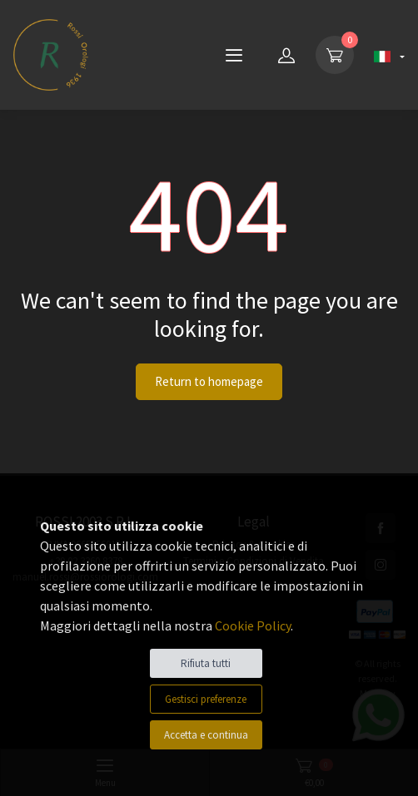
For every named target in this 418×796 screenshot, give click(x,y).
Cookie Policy (253, 625)
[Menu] (234, 55)
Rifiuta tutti (206, 663)
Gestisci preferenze (205, 699)
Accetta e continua (206, 735)
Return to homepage (209, 381)
